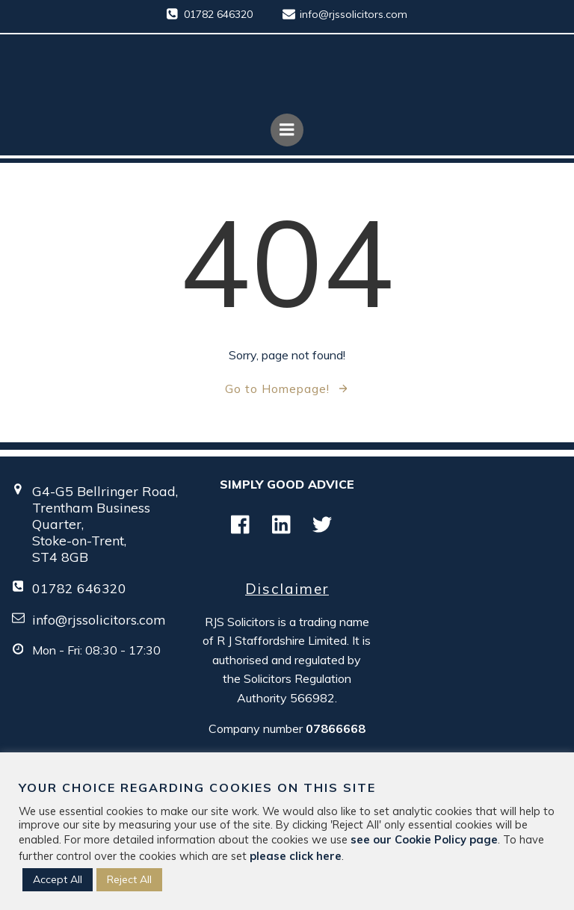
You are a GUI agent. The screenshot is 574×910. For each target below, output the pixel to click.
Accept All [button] (57, 879)
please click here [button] (296, 856)
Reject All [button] (129, 879)
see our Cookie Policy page (424, 839)
